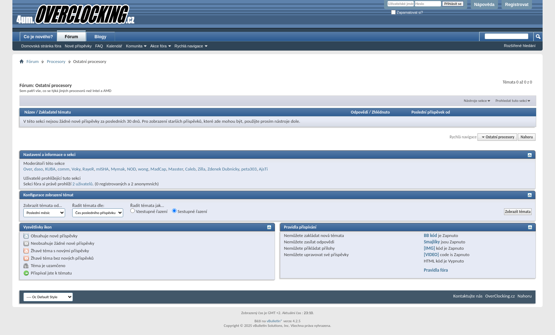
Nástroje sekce (475, 100)
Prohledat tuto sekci (511, 100)
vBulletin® (274, 321)
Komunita (134, 46)
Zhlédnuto (381, 112)
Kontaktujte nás (467, 296)
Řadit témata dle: (88, 205)
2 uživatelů (83, 183)
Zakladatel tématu (55, 112)
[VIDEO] (431, 254)
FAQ (99, 46)
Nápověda (484, 4)
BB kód (430, 235)
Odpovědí (359, 112)
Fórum (71, 36)
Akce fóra (158, 46)
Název (29, 112)
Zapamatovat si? (407, 13)
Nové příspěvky (78, 46)
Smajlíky (432, 241)
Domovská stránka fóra (41, 46)
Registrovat (516, 4)
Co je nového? (38, 36)
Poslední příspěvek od (431, 112)
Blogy (100, 36)
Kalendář (114, 46)
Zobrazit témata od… (42, 205)
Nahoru (527, 137)
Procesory (56, 61)
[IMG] (429, 248)
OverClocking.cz (500, 296)
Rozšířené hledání (520, 46)
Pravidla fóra (436, 270)
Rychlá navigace (188, 46)
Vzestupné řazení (148, 211)
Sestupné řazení (189, 211)
